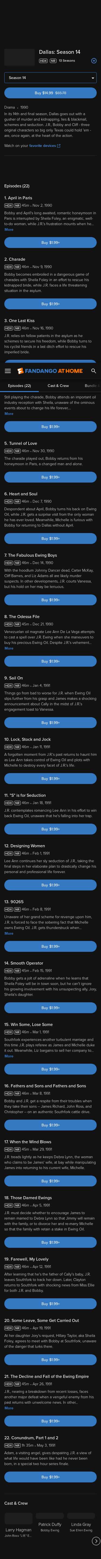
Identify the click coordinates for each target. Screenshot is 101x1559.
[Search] (93, 8)
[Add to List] (94, 61)
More (9, 228)
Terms (16, 1476)
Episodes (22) (19, 167)
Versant (45, 1471)
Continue (50, 1550)
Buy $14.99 (60, 91)
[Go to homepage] (50, 8)
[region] (50, 1507)
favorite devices (44, 144)
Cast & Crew (58, 167)
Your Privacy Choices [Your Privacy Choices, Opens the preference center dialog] (51, 1536)
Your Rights (84, 1486)
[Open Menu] (8, 8)
